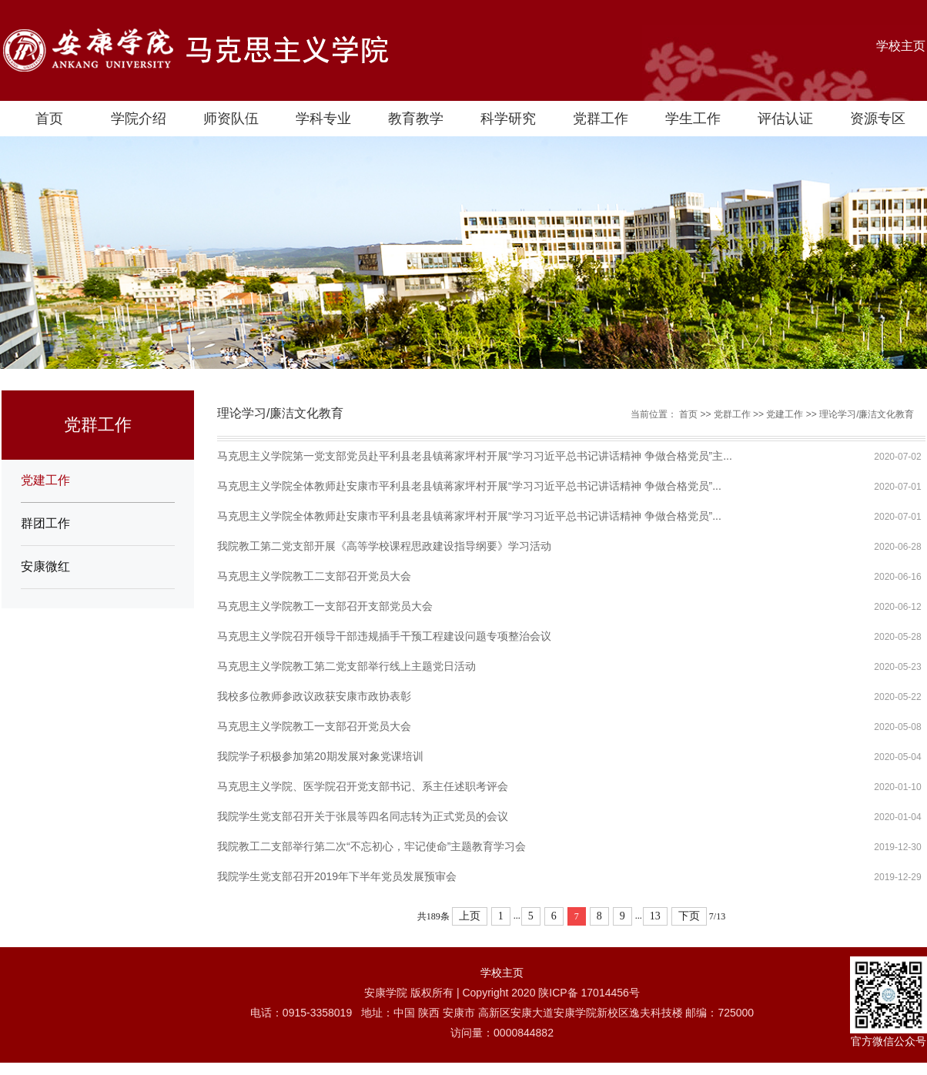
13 (655, 916)
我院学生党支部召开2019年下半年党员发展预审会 (337, 876)
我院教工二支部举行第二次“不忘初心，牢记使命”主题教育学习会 (371, 846)
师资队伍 (231, 118)
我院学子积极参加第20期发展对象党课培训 (320, 756)
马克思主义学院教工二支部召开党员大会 (314, 576)
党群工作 (600, 118)
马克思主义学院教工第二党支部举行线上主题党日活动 (346, 666)
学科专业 (323, 118)
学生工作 (693, 118)
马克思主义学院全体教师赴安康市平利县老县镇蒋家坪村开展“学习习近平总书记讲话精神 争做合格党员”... (469, 486)
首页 (49, 118)
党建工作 (45, 480)
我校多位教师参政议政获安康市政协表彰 (314, 696)
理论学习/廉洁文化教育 (866, 414)
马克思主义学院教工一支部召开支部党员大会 (325, 606)
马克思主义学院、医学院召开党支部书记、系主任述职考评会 (362, 786)
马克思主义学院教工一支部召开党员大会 (314, 726)
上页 (469, 916)
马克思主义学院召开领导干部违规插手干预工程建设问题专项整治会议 (384, 636)
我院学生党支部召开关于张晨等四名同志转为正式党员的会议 (362, 816)
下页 (689, 916)
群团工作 (45, 523)
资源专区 (877, 118)
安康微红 (45, 566)
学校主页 (900, 45)
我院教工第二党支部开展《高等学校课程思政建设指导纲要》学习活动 (384, 546)
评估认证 (785, 118)
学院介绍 (138, 118)
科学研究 (508, 118)
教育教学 (415, 118)
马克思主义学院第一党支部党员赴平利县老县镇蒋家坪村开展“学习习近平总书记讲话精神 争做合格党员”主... (474, 456)
